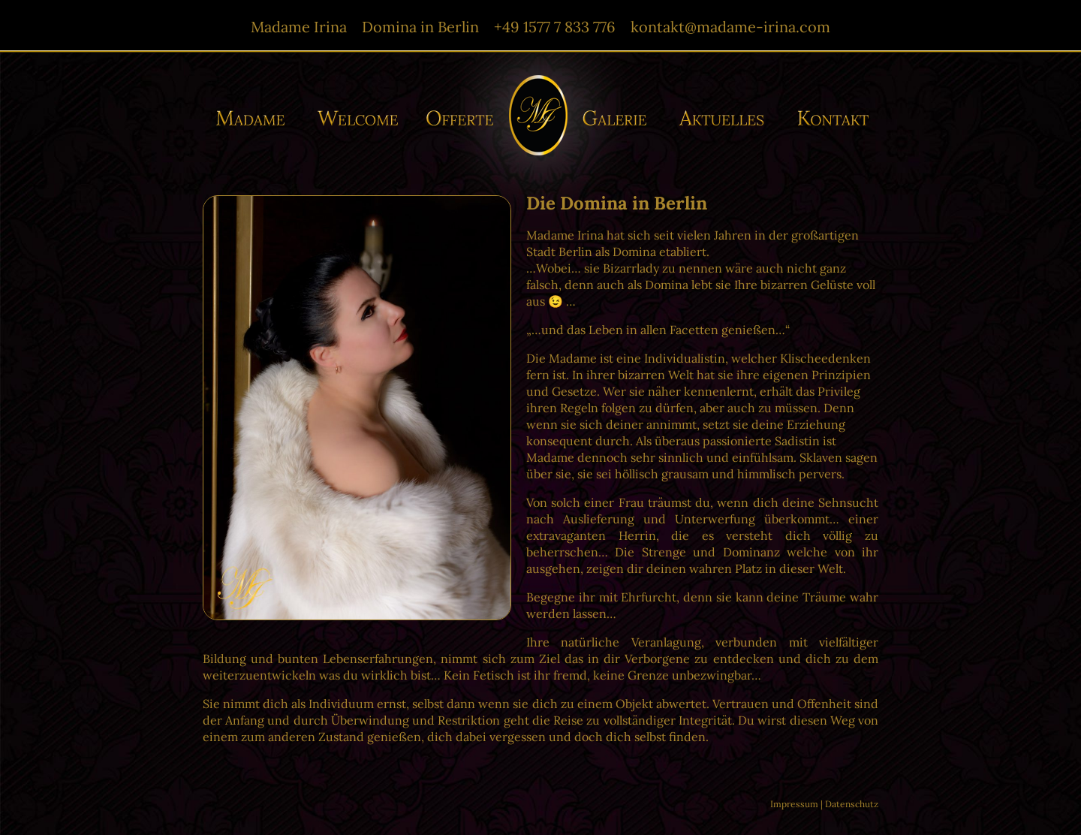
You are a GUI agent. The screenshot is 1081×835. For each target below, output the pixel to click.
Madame (256, 118)
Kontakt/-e (828, 118)
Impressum (794, 803)
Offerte (458, 118)
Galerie (619, 118)
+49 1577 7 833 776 (555, 26)
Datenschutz (851, 803)
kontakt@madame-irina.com (730, 26)
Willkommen (358, 118)
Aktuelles (725, 118)
